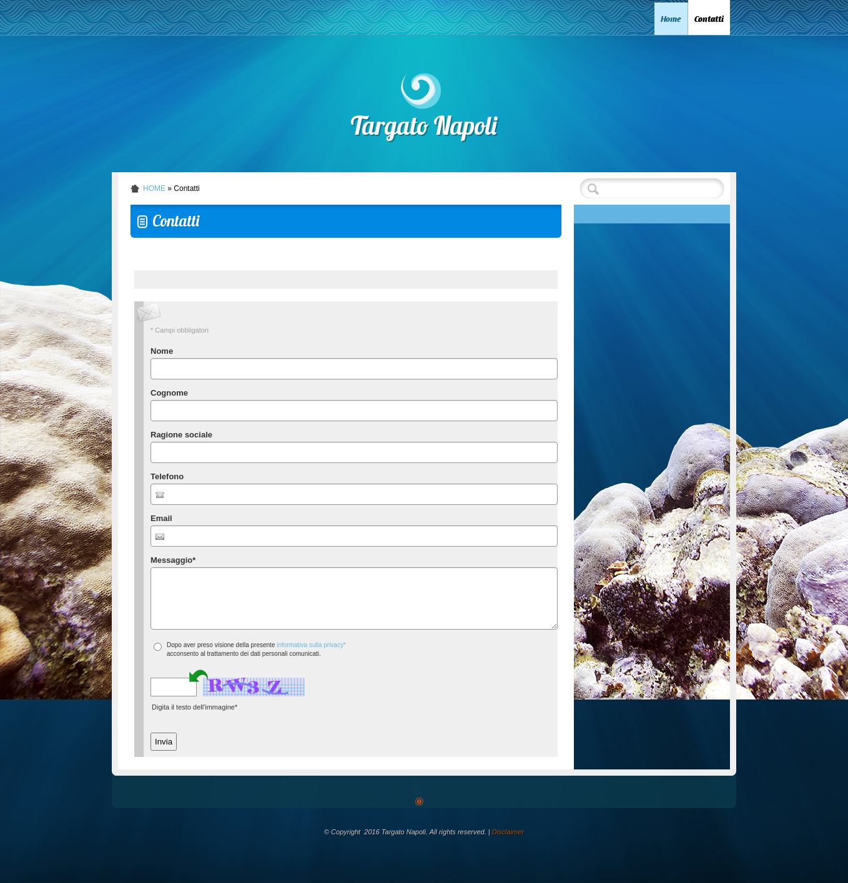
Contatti (709, 18)
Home (671, 18)
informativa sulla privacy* (311, 645)
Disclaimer (508, 832)
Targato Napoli (424, 128)
